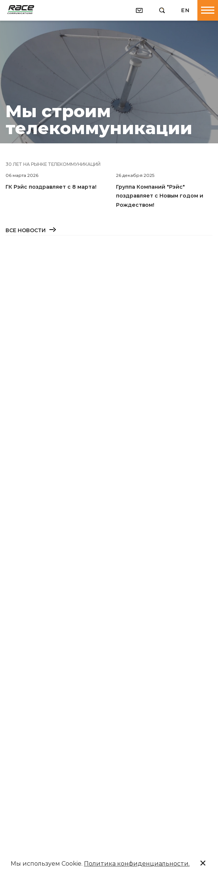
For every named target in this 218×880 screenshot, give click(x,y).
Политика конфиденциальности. (137, 863)
